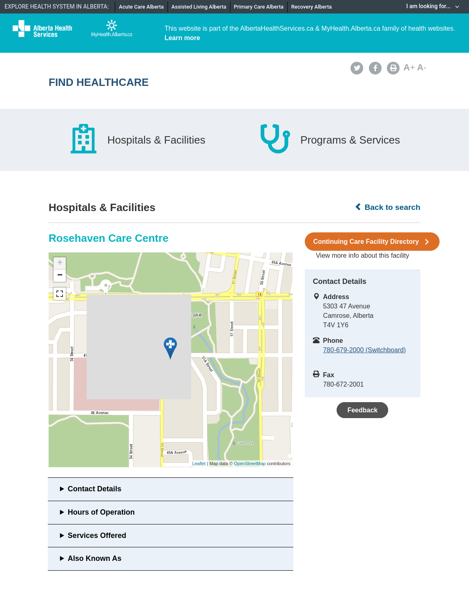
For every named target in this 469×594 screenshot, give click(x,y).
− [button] (60, 276)
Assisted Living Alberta (199, 7)
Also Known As (94, 558)
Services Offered (97, 535)
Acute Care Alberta (141, 7)
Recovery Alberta (311, 7)
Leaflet (198, 463)
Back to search (387, 207)
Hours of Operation (101, 512)
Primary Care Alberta (259, 7)
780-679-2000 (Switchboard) (364, 349)
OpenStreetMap (250, 463)
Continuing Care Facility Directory (372, 241)
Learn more (182, 37)
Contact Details (94, 489)
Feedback (362, 410)
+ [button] (60, 263)
